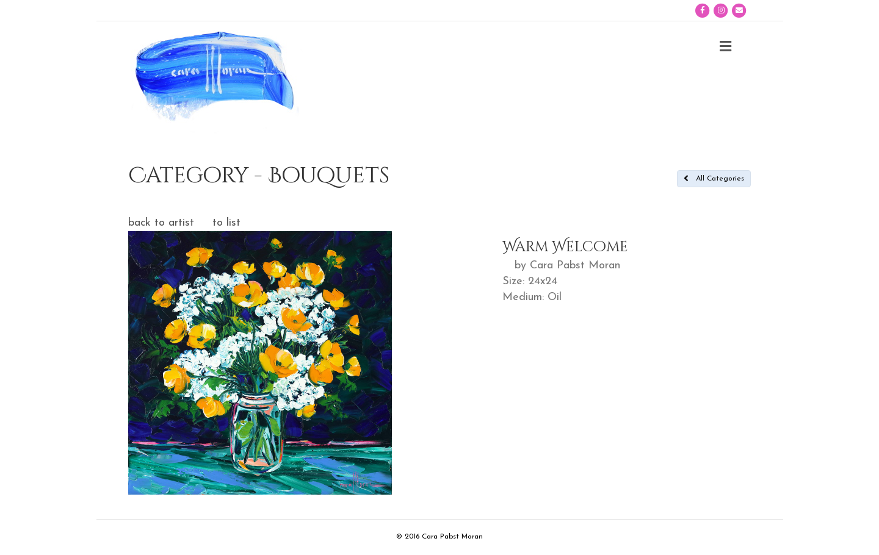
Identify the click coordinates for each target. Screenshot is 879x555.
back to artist (161, 223)
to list (226, 223)
